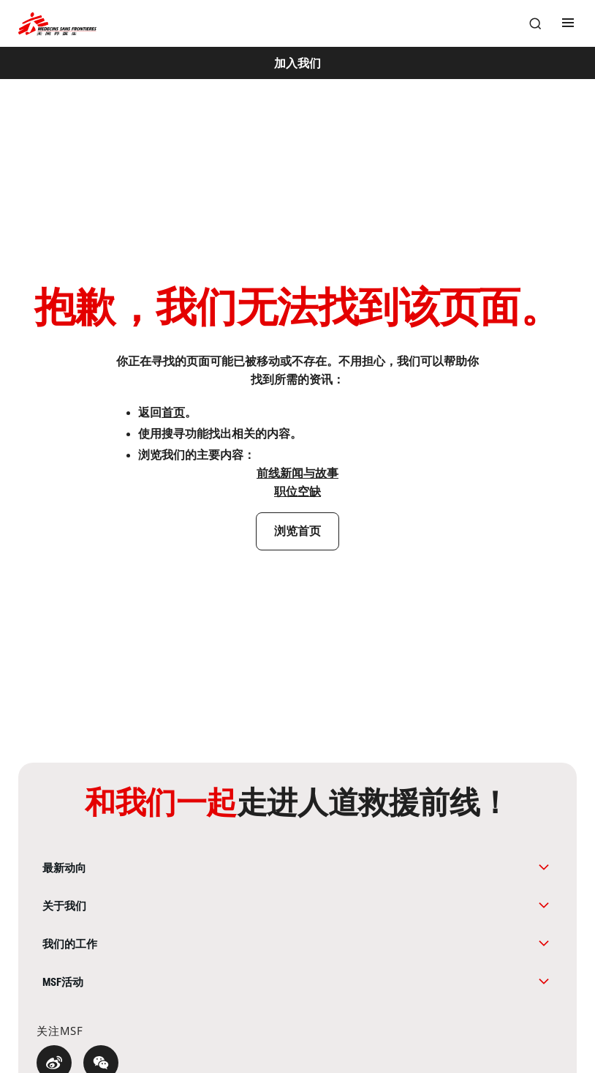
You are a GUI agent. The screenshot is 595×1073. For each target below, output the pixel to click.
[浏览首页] (298, 531)
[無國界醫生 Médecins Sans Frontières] (57, 24)
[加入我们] (297, 63)
